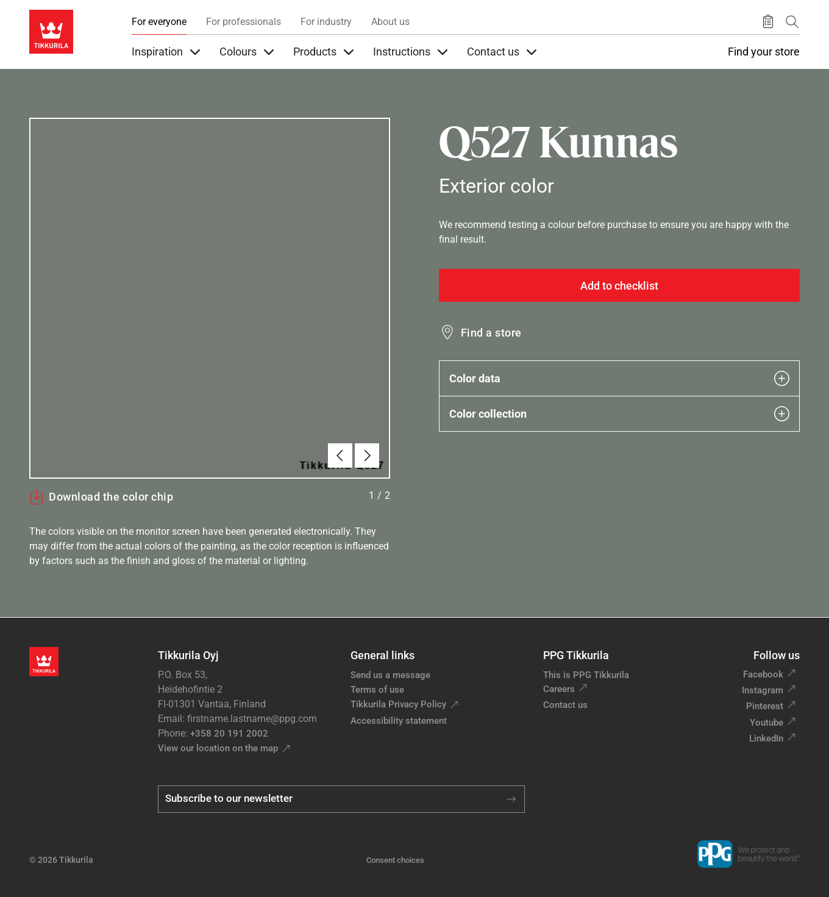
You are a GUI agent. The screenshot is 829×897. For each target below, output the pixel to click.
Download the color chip (101, 497)
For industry (326, 21)
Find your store (764, 52)
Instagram (762, 690)
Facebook (763, 674)
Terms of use (377, 689)
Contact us (565, 704)
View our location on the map (218, 748)
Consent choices (395, 860)
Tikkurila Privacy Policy (398, 704)
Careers (559, 689)
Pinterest (764, 706)
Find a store (491, 332)
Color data (619, 378)
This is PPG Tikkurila (586, 675)
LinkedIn (766, 738)
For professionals (243, 21)
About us (390, 21)
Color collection (619, 413)
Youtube (766, 722)
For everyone (159, 21)
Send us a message (390, 675)
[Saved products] (768, 22)
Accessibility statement (398, 720)
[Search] (792, 21)
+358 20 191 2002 (229, 733)
